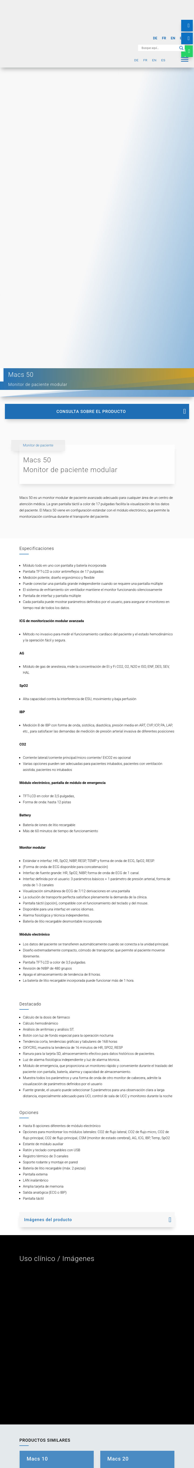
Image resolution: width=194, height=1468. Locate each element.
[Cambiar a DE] (155, 38)
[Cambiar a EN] (172, 38)
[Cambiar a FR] (163, 38)
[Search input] (159, 48)
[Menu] (184, 59)
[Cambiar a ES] (181, 38)
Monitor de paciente (38, 445)
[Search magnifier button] (181, 48)
